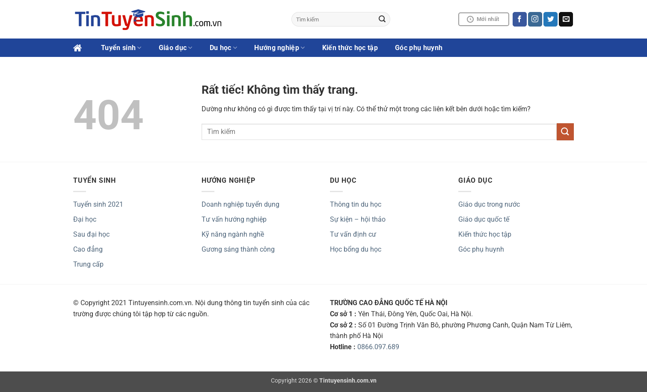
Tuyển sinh (121, 48)
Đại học (84, 219)
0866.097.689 (378, 347)
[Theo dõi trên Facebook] (520, 19)
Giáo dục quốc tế (483, 219)
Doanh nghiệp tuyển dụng (240, 204)
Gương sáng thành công (238, 249)
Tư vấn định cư (353, 234)
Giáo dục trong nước (489, 204)
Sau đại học (91, 234)
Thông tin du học (355, 204)
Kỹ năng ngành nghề (233, 234)
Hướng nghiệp (279, 48)
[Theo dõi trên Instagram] (535, 19)
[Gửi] (382, 19)
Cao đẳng (88, 249)
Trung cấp (88, 264)
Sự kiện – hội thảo (358, 219)
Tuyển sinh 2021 (98, 204)
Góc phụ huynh (418, 48)
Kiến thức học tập (350, 48)
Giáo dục (176, 48)
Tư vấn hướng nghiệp (234, 219)
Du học (223, 48)
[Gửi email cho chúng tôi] (566, 19)
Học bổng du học (355, 249)
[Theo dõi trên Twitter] (550, 19)
